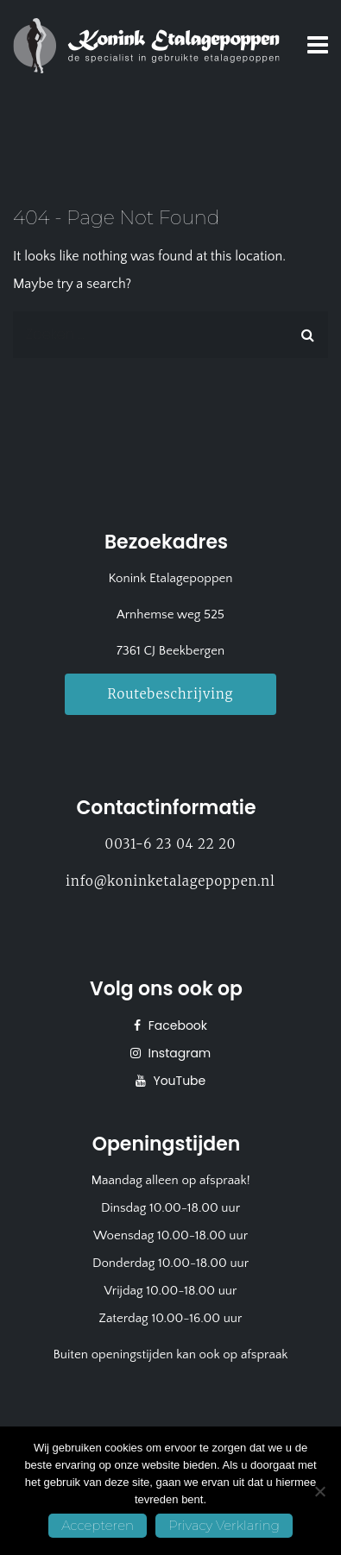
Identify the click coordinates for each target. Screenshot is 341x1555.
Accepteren (97, 1525)
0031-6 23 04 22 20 (171, 844)
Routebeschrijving (171, 694)
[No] (319, 1491)
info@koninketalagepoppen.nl (170, 881)
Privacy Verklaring (224, 1525)
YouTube (178, 1080)
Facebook (176, 1025)
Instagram (178, 1053)
